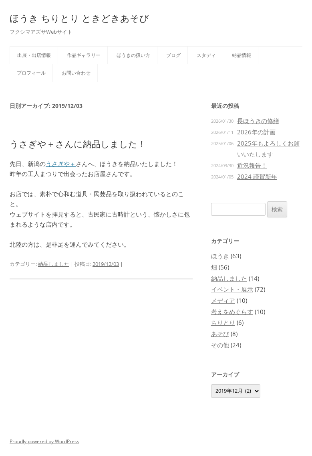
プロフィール (31, 72)
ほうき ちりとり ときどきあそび (79, 18)
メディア (223, 300)
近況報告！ (252, 165)
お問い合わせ (76, 72)
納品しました (53, 264)
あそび (220, 334)
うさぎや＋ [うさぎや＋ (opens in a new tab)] (61, 164)
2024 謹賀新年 (257, 176)
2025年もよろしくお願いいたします (268, 148)
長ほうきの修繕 (258, 121)
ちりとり (223, 322)
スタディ (206, 55)
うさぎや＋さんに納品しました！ (78, 144)
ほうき (220, 256)
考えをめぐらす (232, 312)
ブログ (173, 55)
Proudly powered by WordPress (44, 441)
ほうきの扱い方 (133, 55)
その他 (220, 345)
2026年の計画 (256, 132)
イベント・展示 (232, 289)
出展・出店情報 (34, 55)
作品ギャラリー (84, 55)
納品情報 (241, 55)
